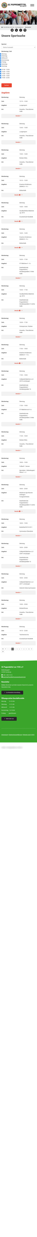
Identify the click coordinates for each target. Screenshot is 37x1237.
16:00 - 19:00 (4, 76)
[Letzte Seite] (2, 651)
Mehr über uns (10, 719)
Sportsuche (28, 27)
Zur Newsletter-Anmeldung (13, 692)
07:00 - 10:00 (4, 69)
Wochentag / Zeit (6, 51)
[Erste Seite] (2, 649)
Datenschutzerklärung (15, 735)
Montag (3, 54)
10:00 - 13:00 (4, 71)
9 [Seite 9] (26, 649)
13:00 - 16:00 (4, 73)
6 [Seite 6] (19, 649)
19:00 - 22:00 (4, 78)
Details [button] (18, 116)
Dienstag (3, 56)
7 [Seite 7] (21, 649)
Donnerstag (4, 60)
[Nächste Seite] (31, 649)
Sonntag (3, 66)
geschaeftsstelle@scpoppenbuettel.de (14, 677)
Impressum (4, 735)
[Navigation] (32, 5)
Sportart (3, 44)
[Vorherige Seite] (5, 649)
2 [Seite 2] (10, 649)
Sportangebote (19, 27)
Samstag (3, 64)
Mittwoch (3, 58)
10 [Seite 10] (29, 649)
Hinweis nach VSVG (28, 735)
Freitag (3, 62)
